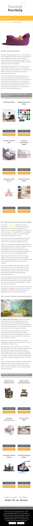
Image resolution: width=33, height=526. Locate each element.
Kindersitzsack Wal (9, 102)
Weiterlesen (21, 523)
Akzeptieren (12, 523)
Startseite (3, 22)
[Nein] (31, 518)
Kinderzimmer (9, 22)
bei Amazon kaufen (9, 134)
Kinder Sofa (12, 226)
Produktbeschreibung (9, 131)
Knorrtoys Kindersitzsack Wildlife (24, 142)
